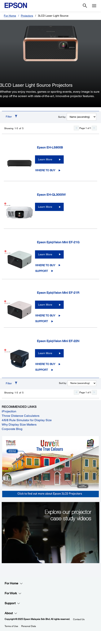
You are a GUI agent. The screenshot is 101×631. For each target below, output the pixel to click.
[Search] (85, 6)
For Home (10, 15)
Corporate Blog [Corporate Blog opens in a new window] (12, 429)
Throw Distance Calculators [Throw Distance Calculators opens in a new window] (20, 416)
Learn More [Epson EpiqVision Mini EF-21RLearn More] (45, 304)
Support (41, 271)
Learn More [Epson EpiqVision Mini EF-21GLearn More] (45, 254)
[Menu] (94, 6)
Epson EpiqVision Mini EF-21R (58, 292)
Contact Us (79, 619)
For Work (13, 593)
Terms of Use (11, 626)
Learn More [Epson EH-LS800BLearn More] (45, 159)
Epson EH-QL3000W (51, 194)
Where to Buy (45, 170)
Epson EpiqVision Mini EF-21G (58, 242)
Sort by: (62, 117)
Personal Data (28, 626)
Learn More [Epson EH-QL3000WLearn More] (45, 206)
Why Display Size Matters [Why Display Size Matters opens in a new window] (19, 424)
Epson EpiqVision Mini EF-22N (58, 341)
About (11, 613)
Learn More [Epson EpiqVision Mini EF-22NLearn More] (45, 353)
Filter (9, 116)
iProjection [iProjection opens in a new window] (9, 411)
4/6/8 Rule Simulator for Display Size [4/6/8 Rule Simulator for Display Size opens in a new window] (27, 420)
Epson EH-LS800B (50, 147)
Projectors (27, 15)
